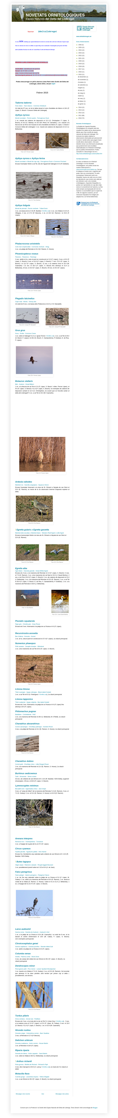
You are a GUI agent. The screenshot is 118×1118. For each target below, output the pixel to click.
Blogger (95, 1108)
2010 (80, 118)
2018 (80, 66)
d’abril (80, 96)
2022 (80, 55)
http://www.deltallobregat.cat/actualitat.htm (89, 153)
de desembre (82, 77)
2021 (80, 58)
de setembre (82, 85)
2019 (80, 63)
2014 (80, 107)
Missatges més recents (23, 1094)
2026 (80, 45)
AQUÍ (53, 84)
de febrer (81, 101)
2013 (80, 110)
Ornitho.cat (46, 211)
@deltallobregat (47, 31)
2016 (80, 72)
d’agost (80, 88)
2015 (80, 74)
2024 (80, 50)
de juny (80, 90)
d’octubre (81, 82)
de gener (81, 104)
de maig (80, 93)
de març (80, 98)
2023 (80, 53)
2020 (80, 61)
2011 (80, 115)
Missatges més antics (62, 1094)
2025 (80, 47)
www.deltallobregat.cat (83, 36)
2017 (80, 69)
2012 (80, 113)
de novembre (82, 79)
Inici (42, 1094)
